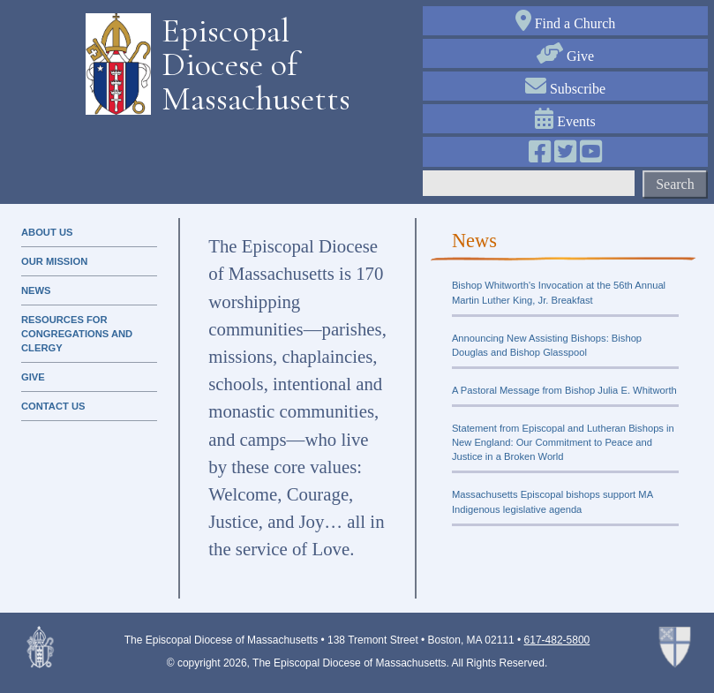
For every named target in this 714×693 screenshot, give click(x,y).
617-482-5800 (557, 640)
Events (565, 121)
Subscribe (565, 88)
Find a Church (565, 23)
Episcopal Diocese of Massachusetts (250, 65)
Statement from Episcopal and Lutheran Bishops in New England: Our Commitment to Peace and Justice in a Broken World (563, 442)
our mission (54, 261)
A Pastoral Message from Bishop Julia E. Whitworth (564, 390)
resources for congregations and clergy (76, 333)
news (36, 290)
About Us (46, 232)
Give (565, 56)
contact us (53, 406)
